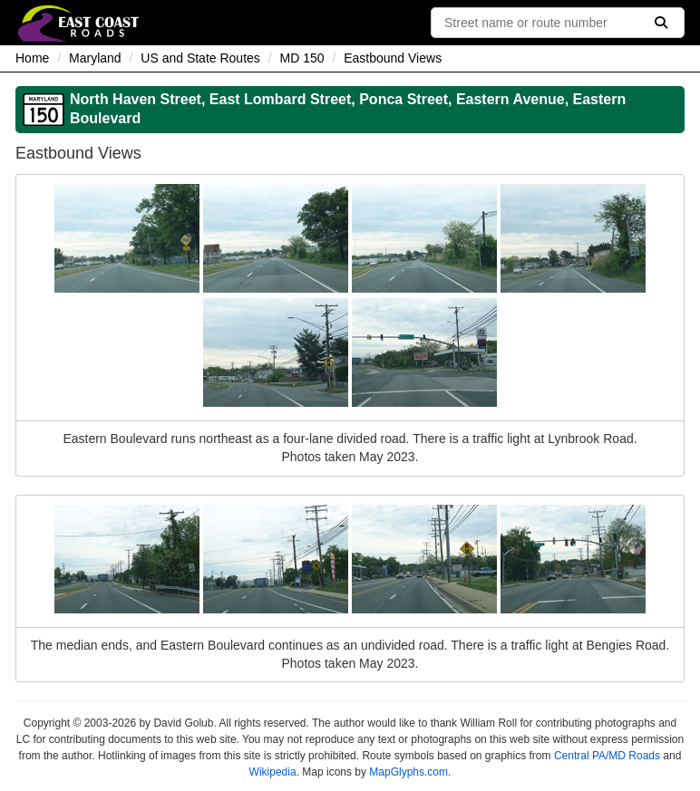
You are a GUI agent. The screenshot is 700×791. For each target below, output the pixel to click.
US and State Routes (200, 58)
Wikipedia (273, 772)
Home (32, 58)
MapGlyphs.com (408, 772)
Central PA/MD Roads (607, 755)
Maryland (95, 58)
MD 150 (302, 58)
